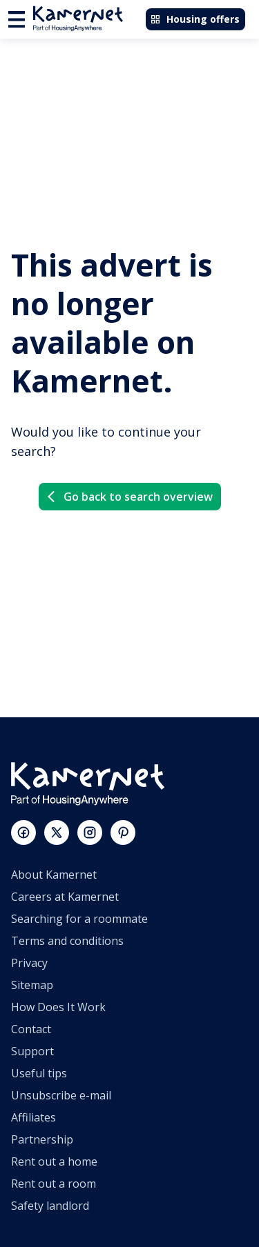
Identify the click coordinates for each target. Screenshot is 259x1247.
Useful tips (39, 1073)
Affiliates (33, 1117)
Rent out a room (53, 1183)
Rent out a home (54, 1161)
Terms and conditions (67, 940)
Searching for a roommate (79, 918)
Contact (31, 1029)
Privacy (29, 962)
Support (32, 1051)
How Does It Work (58, 1007)
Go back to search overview (128, 496)
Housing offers (195, 19)
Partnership (42, 1139)
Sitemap (32, 984)
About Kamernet (54, 874)
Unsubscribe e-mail (61, 1095)
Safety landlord (50, 1205)
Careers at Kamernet (65, 896)
